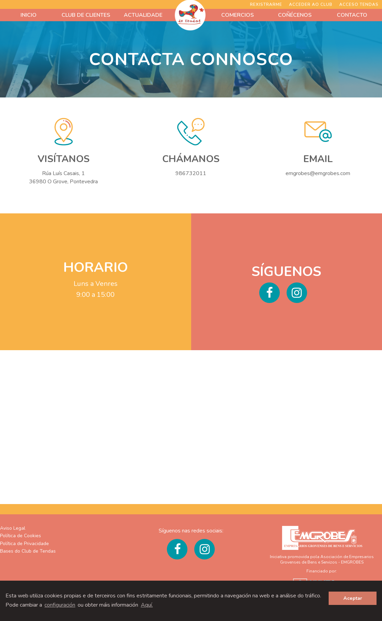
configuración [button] (59, 605)
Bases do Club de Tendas (28, 551)
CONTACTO (352, 15)
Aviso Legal (12, 528)
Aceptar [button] (352, 598)
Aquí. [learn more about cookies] (147, 605)
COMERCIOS (237, 15)
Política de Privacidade (24, 543)
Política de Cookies (20, 535)
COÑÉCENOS (295, 15)
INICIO (29, 15)
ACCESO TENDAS (359, 4)
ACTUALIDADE (143, 15)
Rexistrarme (266, 4)
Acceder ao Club (310, 4)
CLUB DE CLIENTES (86, 15)
